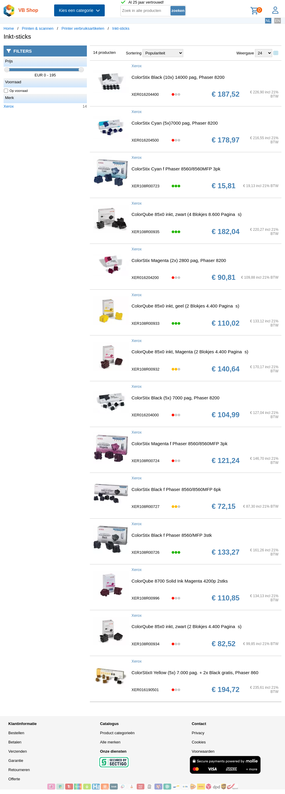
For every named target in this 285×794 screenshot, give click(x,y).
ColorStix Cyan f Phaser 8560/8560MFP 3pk (175, 168)
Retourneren (19, 770)
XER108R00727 (145, 506)
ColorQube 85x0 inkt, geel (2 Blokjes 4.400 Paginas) (185, 305)
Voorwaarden (203, 751)
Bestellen (16, 733)
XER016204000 (145, 415)
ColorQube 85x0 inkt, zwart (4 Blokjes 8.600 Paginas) (186, 214)
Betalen (14, 742)
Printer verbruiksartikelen (83, 28)
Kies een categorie (79, 10)
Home (9, 28)
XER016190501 (145, 690)
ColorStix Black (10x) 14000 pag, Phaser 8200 (178, 77)
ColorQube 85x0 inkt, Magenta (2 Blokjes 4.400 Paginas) (189, 351)
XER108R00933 (145, 323)
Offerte (14, 779)
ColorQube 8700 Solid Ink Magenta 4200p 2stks (179, 580)
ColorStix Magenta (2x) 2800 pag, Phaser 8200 (178, 260)
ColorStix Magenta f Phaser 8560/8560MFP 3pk (179, 443)
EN (277, 20)
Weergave (245, 53)
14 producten (104, 52)
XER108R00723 (145, 186)
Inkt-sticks (120, 28)
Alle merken (110, 742)
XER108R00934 (145, 644)
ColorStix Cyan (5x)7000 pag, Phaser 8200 (174, 122)
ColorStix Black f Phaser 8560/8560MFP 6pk (176, 489)
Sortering (134, 53)
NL (268, 20)
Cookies (199, 742)
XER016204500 (145, 140)
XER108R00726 (145, 552)
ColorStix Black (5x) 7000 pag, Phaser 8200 (175, 397)
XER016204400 (145, 94)
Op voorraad (16, 90)
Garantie (15, 760)
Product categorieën (117, 733)
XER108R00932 (145, 369)
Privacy (198, 733)
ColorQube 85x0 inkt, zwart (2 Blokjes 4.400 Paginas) (186, 626)
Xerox (9, 106)
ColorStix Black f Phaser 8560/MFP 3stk (171, 535)
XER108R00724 (145, 461)
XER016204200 (145, 277)
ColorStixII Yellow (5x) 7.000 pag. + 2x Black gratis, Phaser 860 (194, 672)
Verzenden (17, 751)
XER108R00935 (145, 232)
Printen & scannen (38, 28)
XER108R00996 (145, 598)
